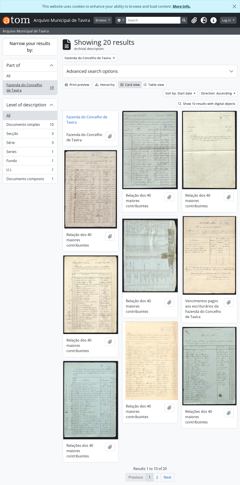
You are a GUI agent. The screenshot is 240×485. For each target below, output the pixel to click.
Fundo (30, 161)
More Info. (182, 6)
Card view (130, 85)
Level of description (26, 105)
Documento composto (30, 179)
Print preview (77, 85)
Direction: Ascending (217, 93)
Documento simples (30, 125)
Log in (227, 20)
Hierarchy (105, 85)
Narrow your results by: (29, 46)
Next (167, 477)
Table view (154, 85)
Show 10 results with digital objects (206, 104)
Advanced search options (92, 71)
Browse (101, 20)
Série (30, 143)
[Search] (153, 20)
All (8, 76)
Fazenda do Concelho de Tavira (30, 88)
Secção (30, 134)
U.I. (30, 170)
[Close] (234, 6)
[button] (194, 20)
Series (30, 152)
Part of (13, 65)
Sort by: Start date (179, 93)
